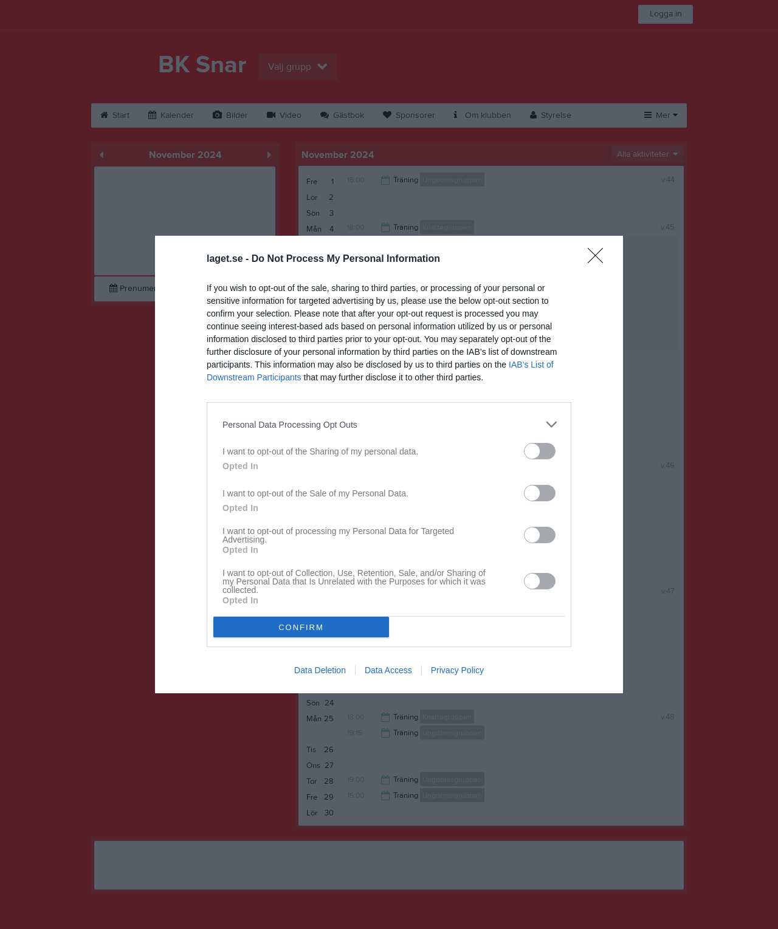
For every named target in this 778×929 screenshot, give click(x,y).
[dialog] (389, 464)
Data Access (388, 670)
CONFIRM (301, 627)
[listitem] (389, 424)
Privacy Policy (457, 670)
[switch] (540, 451)
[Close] (599, 259)
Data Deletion (320, 670)
